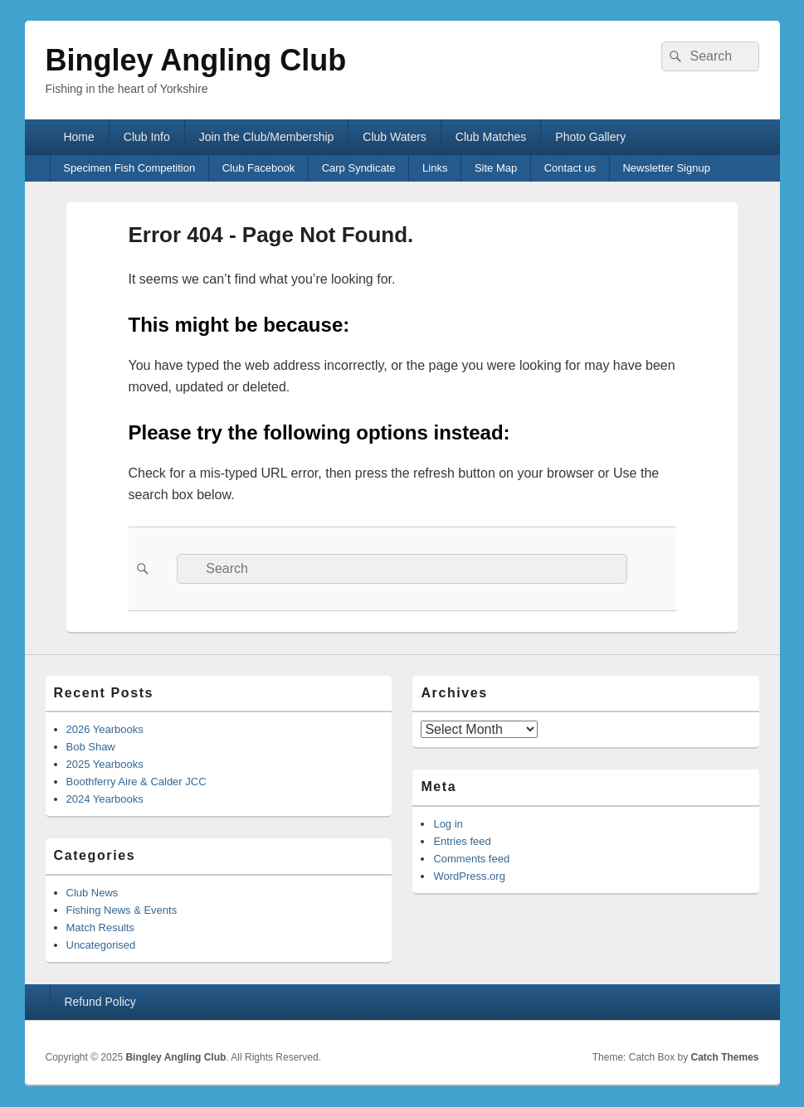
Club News (92, 892)
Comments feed (471, 858)
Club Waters (394, 136)
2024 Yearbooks (105, 799)
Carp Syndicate (359, 168)
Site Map (496, 168)
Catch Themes (724, 1057)
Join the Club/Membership (266, 136)
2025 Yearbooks (105, 764)
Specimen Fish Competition (129, 168)
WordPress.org (468, 876)
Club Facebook (258, 168)
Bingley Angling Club (196, 60)
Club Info (147, 136)
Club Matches (491, 136)
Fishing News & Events (122, 910)
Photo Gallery (590, 136)
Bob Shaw (90, 746)
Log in (447, 824)
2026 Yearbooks (105, 729)
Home (78, 136)
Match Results (100, 927)
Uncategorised (101, 945)
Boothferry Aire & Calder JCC (136, 781)
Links (434, 168)
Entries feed (461, 841)
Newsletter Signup (666, 168)
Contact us (570, 168)
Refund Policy (99, 1001)
